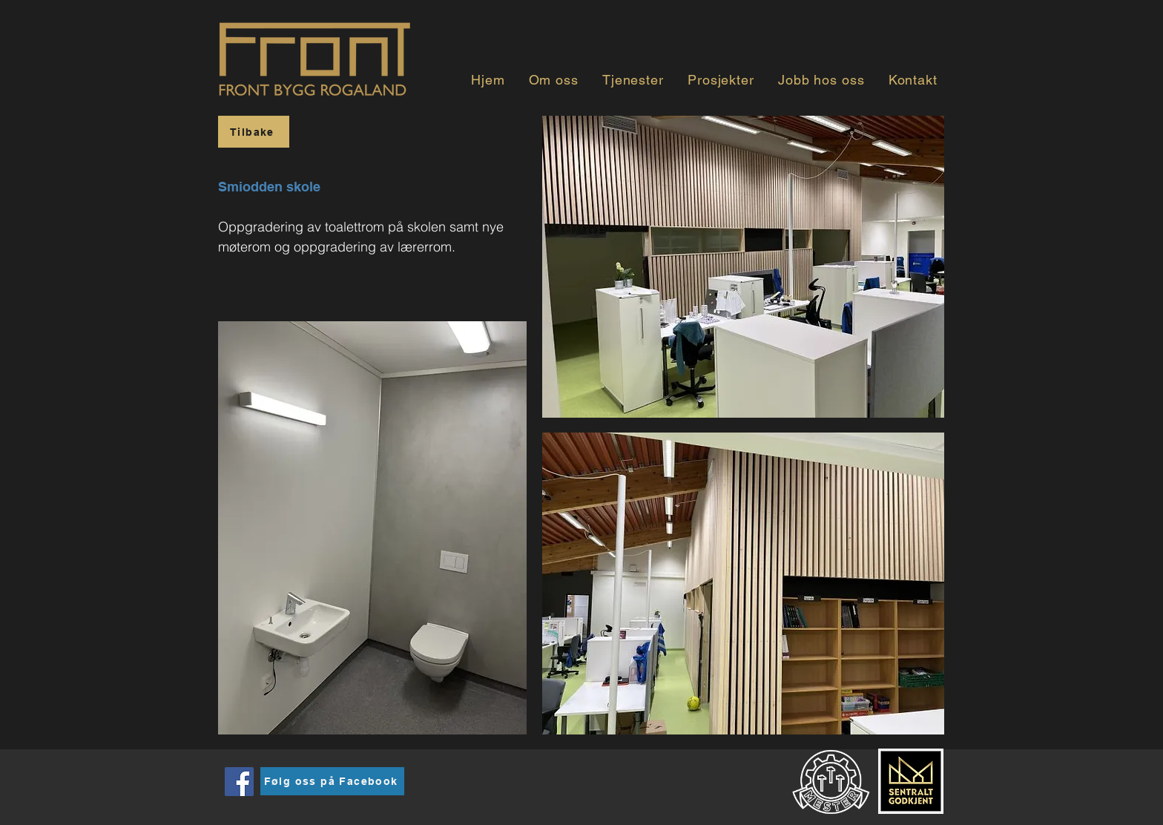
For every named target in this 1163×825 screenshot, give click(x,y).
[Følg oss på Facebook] (332, 781)
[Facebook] (239, 781)
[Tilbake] (253, 132)
